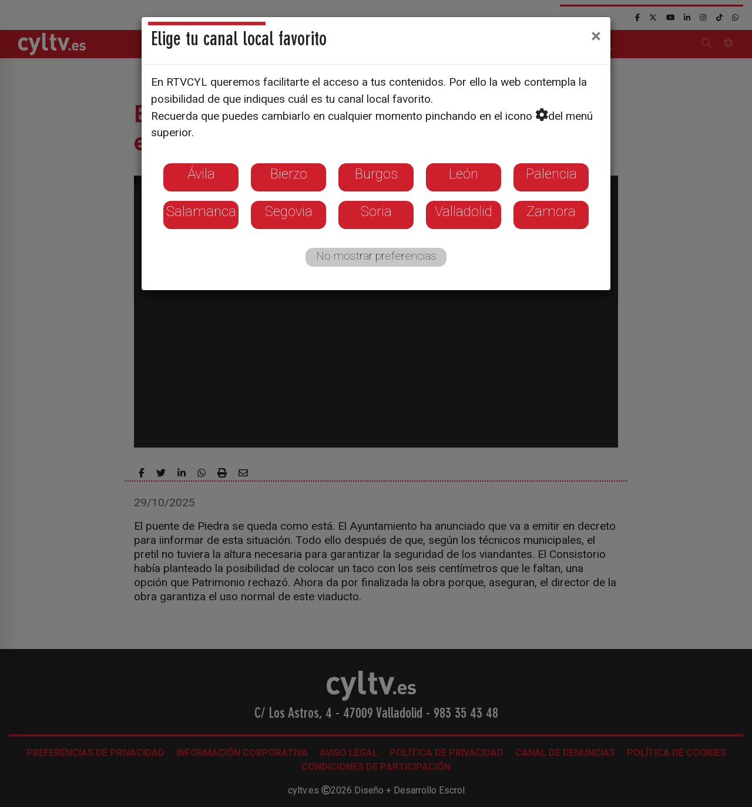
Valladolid (463, 211)
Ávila (201, 174)
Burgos (376, 174)
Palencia (551, 174)
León (463, 174)
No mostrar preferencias (376, 256)
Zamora (551, 211)
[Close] (596, 36)
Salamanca (201, 211)
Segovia (289, 211)
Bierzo (288, 174)
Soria (376, 211)
